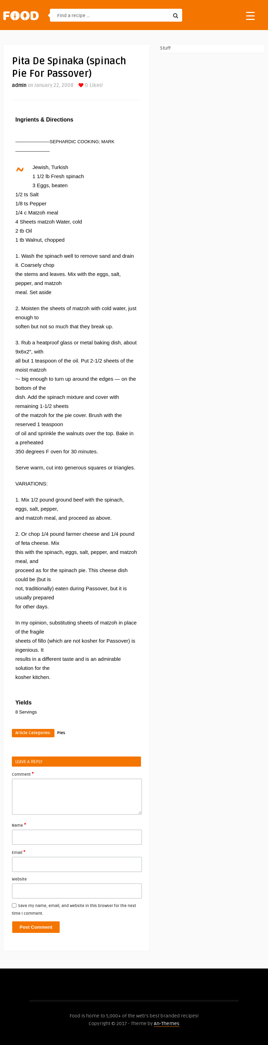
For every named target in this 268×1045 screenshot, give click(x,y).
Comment (23, 774)
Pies (61, 733)
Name (19, 825)
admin (19, 85)
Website (19, 879)
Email (18, 852)
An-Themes (166, 1023)
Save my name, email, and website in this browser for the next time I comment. (74, 910)
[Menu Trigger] (250, 15)
